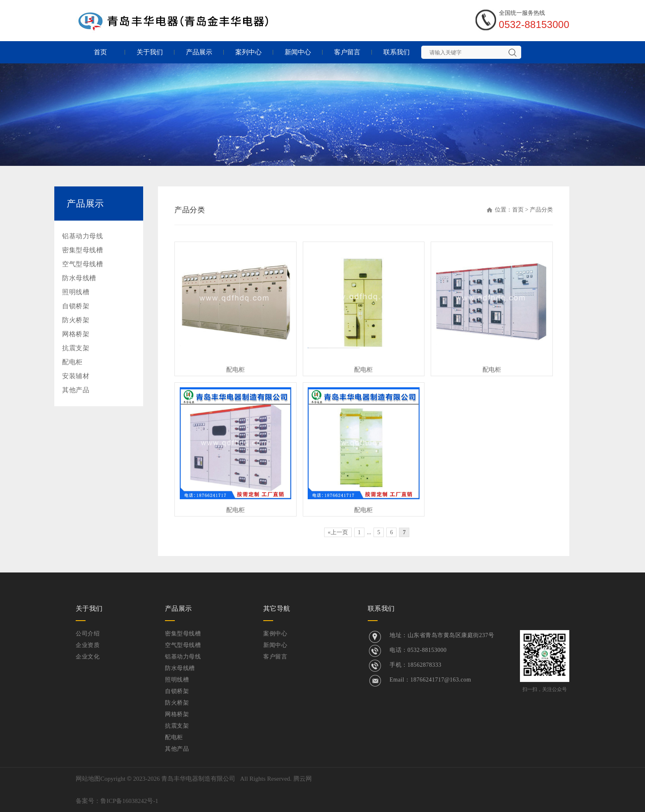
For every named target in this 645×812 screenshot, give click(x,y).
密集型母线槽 (82, 250)
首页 (100, 52)
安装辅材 (75, 375)
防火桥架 (75, 319)
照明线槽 (75, 292)
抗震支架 (75, 347)
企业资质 (88, 645)
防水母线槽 (79, 278)
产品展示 (199, 52)
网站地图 (88, 778)
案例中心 (275, 634)
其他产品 (75, 389)
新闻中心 (298, 52)
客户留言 (347, 52)
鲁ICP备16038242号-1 (129, 801)
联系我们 (396, 52)
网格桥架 (75, 333)
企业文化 (88, 657)
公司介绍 (88, 634)
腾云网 (302, 778)
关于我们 (150, 52)
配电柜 (72, 361)
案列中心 (248, 52)
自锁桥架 (75, 305)
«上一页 (338, 532)
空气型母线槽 (82, 264)
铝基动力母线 (82, 236)
